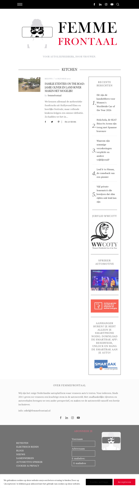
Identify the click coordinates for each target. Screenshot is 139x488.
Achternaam (78, 448)
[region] (69, 481)
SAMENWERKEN (25, 458)
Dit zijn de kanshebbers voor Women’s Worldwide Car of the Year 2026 (106, 102)
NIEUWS (20, 454)
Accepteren (124, 482)
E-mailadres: (78, 458)
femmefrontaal (55, 95)
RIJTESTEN (22, 443)
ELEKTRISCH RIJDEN (27, 446)
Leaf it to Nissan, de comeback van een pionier (106, 173)
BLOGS (20, 450)
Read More (70, 122)
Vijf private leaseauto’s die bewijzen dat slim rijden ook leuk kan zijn (106, 194)
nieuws (49, 78)
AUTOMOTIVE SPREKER (29, 461)
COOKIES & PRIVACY (27, 465)
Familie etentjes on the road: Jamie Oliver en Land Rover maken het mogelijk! (64, 87)
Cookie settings (99, 482)
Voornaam (77, 439)
